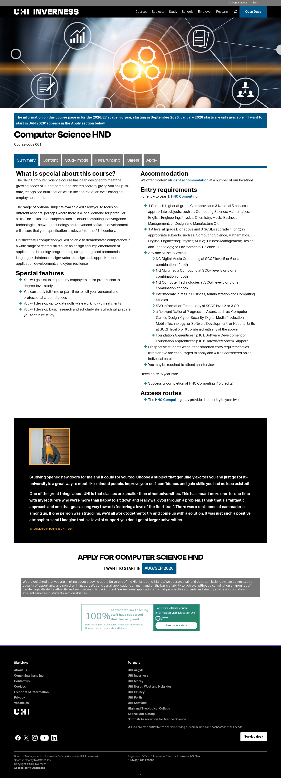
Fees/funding (107, 160)
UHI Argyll (135, 670)
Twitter (26, 738)
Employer (205, 11)
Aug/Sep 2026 (159, 568)
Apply (151, 160)
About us (20, 670)
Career (133, 160)
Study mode (76, 160)
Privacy (19, 697)
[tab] (26, 160)
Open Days (253, 11)
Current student (238, 3)
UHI (130, 727)
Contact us (22, 681)
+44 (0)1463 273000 (142, 760)
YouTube (44, 738)
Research (222, 11)
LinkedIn (54, 738)
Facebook (18, 738)
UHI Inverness (138, 675)
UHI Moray (135, 681)
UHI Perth (135, 697)
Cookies (20, 686)
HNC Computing (184, 196)
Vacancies (21, 703)
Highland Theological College (149, 708)
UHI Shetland (137, 703)
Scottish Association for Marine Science (157, 719)
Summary (26, 160)
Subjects (158, 11)
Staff (255, 3)
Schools (187, 11)
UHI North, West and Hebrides (150, 686)
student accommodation (188, 180)
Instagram (35, 738)
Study (173, 11)
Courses (141, 11)
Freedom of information (31, 692)
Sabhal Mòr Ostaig (141, 713)
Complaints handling (29, 675)
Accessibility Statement (29, 768)
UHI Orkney (136, 692)
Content (50, 160)
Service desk (253, 736)
